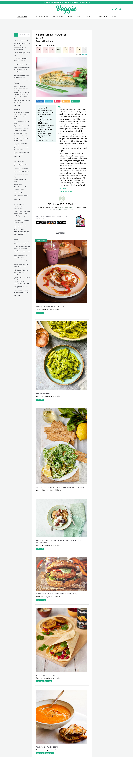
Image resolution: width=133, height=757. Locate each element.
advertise (101, 747)
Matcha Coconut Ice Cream (22, 173)
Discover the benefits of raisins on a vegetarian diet (23, 147)
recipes (65, 747)
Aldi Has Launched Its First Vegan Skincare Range (22, 264)
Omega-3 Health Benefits (21, 132)
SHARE (40, 96)
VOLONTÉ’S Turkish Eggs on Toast (51, 303)
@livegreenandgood (68, 209)
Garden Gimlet (19, 183)
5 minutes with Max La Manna (23, 135)
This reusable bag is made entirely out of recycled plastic (23, 290)
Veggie (95, 60)
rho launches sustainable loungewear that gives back (22, 86)
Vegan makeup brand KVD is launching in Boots (22, 255)
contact (73, 747)
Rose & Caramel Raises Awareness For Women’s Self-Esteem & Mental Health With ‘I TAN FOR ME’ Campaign (23, 92)
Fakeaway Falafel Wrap (47, 651)
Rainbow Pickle (19, 191)
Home (59, 747)
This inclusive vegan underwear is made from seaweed (103, 242)
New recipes (22, 16)
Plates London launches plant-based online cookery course (23, 260)
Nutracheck (81, 53)
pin (57, 96)
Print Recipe (62, 191)
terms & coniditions (92, 749)
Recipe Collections (40, 16)
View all (18, 104)
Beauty (89, 16)
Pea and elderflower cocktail (22, 170)
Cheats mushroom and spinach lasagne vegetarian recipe (23, 211)
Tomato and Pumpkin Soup (22, 167)
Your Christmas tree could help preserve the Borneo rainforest (23, 251)
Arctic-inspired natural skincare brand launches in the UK (23, 63)
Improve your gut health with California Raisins (22, 152)
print (75, 96)
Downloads (102, 16)
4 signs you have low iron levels (23, 42)
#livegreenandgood (67, 212)
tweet (50, 96)
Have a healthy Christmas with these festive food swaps (23, 128)
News (70, 16)
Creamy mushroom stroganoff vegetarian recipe (23, 220)
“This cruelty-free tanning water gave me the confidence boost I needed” (23, 80)
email (66, 96)
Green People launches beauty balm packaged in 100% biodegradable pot (23, 68)
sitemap (81, 749)
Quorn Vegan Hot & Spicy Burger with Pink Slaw (22, 164)
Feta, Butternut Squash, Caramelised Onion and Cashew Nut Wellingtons (23, 231)
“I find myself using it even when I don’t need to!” (22, 58)
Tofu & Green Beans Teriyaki (22, 186)
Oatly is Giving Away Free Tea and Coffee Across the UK (23, 246)
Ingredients (58, 16)
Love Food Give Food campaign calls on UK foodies (23, 281)
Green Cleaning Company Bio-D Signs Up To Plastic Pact (23, 242)
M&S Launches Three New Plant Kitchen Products (22, 286)
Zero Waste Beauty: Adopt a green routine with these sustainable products (22, 46)
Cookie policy (62, 749)
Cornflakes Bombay (20, 189)
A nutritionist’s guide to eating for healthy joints (23, 138)
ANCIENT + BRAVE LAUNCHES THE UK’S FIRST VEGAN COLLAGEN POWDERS (22, 270)
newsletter (91, 747)
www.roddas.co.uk (65, 193)
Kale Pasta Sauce (44, 384)
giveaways (82, 747)
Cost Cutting (41, 390)
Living (79, 16)
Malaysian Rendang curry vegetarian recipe (22, 225)
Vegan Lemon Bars (20, 176)
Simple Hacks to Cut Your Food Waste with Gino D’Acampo (23, 112)
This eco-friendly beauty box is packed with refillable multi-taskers (23, 53)
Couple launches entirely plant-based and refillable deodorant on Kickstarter (23, 99)
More (114, 16)
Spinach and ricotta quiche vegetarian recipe (22, 207)
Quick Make (41, 310)
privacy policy (73, 749)
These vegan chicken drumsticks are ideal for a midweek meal (102, 211)
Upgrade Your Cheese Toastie (23, 125)
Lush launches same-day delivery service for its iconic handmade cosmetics (22, 74)
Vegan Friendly (42, 581)
